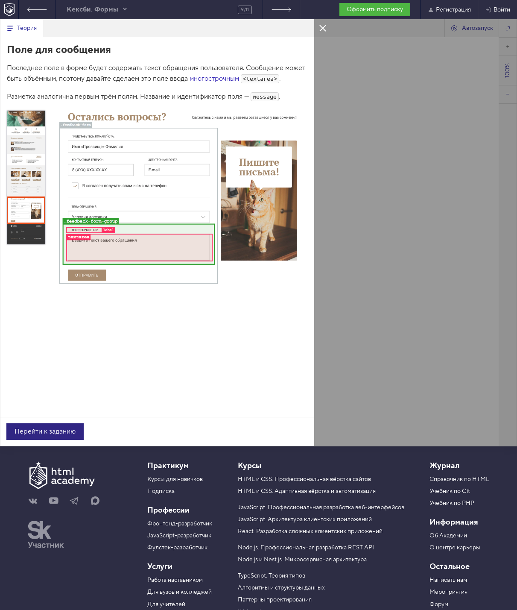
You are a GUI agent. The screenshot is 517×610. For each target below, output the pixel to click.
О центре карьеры (454, 547)
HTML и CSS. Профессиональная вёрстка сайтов (304, 479)
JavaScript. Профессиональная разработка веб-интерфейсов (321, 507)
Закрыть (322, 27)
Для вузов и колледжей (179, 592)
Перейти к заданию (45, 431)
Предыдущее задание (37, 9)
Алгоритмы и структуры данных (281, 588)
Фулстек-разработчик (177, 547)
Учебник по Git (449, 491)
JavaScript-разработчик (179, 536)
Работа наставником (175, 580)
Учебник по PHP (451, 503)
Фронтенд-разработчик (179, 524)
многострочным (214, 78)
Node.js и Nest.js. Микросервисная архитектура (302, 559)
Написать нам (448, 580)
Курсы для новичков (175, 479)
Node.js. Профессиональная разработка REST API (306, 547)
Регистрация (449, 10)
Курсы (249, 465)
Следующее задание (281, 9)
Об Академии (448, 536)
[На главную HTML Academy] (9, 9)
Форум (438, 604)
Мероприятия (448, 592)
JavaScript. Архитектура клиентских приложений (305, 519)
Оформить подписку (375, 9)
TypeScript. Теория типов (271, 576)
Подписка (161, 491)
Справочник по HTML (459, 479)
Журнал (444, 465)
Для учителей (166, 604)
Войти (497, 10)
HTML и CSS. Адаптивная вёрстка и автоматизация (307, 491)
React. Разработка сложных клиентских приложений (310, 531)
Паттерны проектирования (275, 600)
